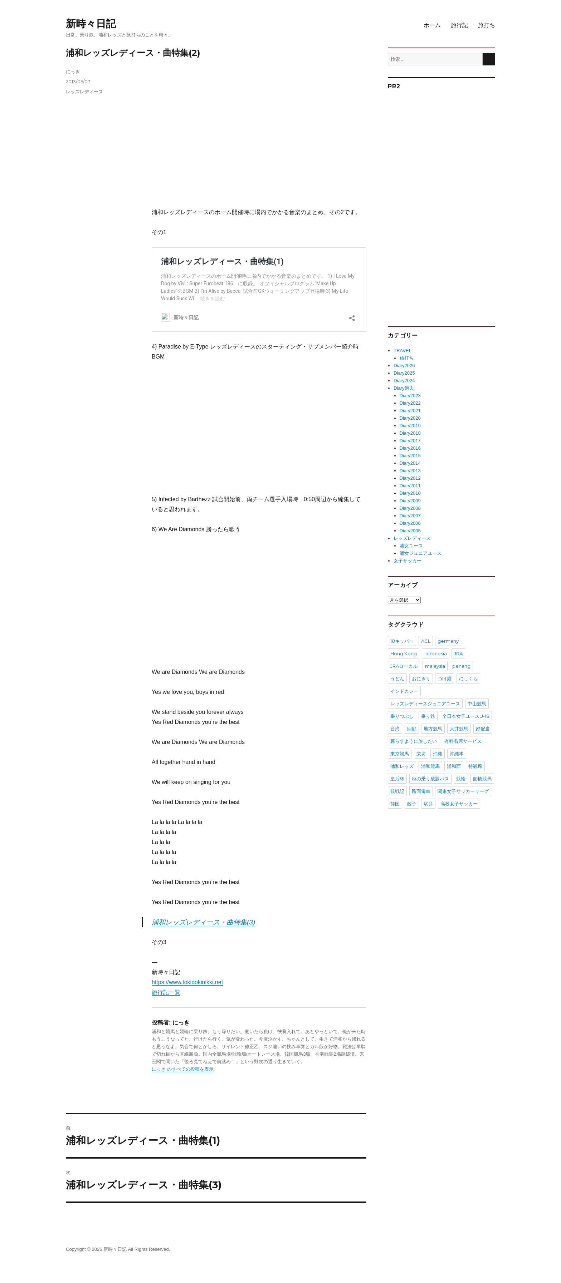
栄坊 (421, 753)
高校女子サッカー (459, 803)
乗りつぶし (402, 716)
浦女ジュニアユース (421, 553)
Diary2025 (404, 373)
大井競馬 (459, 728)
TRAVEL (402, 350)
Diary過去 (404, 388)
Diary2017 (410, 440)
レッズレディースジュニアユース (425, 703)
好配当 (483, 728)
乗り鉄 (428, 716)
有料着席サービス (463, 741)
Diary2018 (410, 433)
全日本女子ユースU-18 (465, 716)
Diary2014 (410, 463)
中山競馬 (477, 703)
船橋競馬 (482, 778)
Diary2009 (410, 500)
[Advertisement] (260, 138)
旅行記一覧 (166, 992)
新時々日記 (91, 24)
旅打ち (486, 25)
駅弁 (428, 803)
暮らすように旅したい (413, 741)
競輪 (460, 778)
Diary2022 (410, 403)
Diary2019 (410, 425)
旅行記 (459, 25)
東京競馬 (399, 753)
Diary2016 (410, 448)
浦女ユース (411, 545)
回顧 (411, 728)
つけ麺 (445, 678)
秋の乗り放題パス (430, 778)
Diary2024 (404, 380)
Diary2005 (410, 530)
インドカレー (404, 691)
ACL (425, 641)
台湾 (395, 728)
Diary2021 (410, 410)
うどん (397, 678)
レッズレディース (84, 91)
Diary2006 (410, 523)
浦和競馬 (430, 766)
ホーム (432, 25)
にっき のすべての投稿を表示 (183, 1069)
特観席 (475, 766)
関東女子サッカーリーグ (463, 791)
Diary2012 (410, 478)
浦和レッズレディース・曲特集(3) (203, 922)
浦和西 (454, 766)
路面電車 (421, 791)
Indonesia (435, 653)
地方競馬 (433, 728)
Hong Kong (403, 653)
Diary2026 (404, 365)
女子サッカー (407, 560)
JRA (458, 653)
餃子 (411, 803)
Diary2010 (410, 493)
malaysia (435, 666)
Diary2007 (410, 515)
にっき (73, 71)
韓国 (395, 803)
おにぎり (421, 678)
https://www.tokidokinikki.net (187, 982)
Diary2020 (410, 418)
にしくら (468, 678)
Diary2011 (410, 485)
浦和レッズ (402, 766)
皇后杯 (397, 778)
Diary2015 (410, 455)
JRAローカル (404, 666)
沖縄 (437, 753)
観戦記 (397, 791)
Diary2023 (410, 395)
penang (461, 666)
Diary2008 (410, 508)
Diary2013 (410, 470)
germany (448, 641)
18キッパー (402, 641)
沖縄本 (457, 753)
